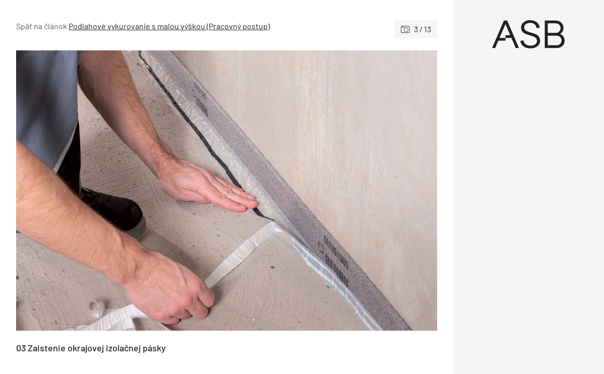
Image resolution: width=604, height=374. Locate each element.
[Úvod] (528, 34)
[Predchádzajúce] (121, 190)
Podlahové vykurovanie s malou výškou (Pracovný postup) (169, 26)
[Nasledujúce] (331, 190)
